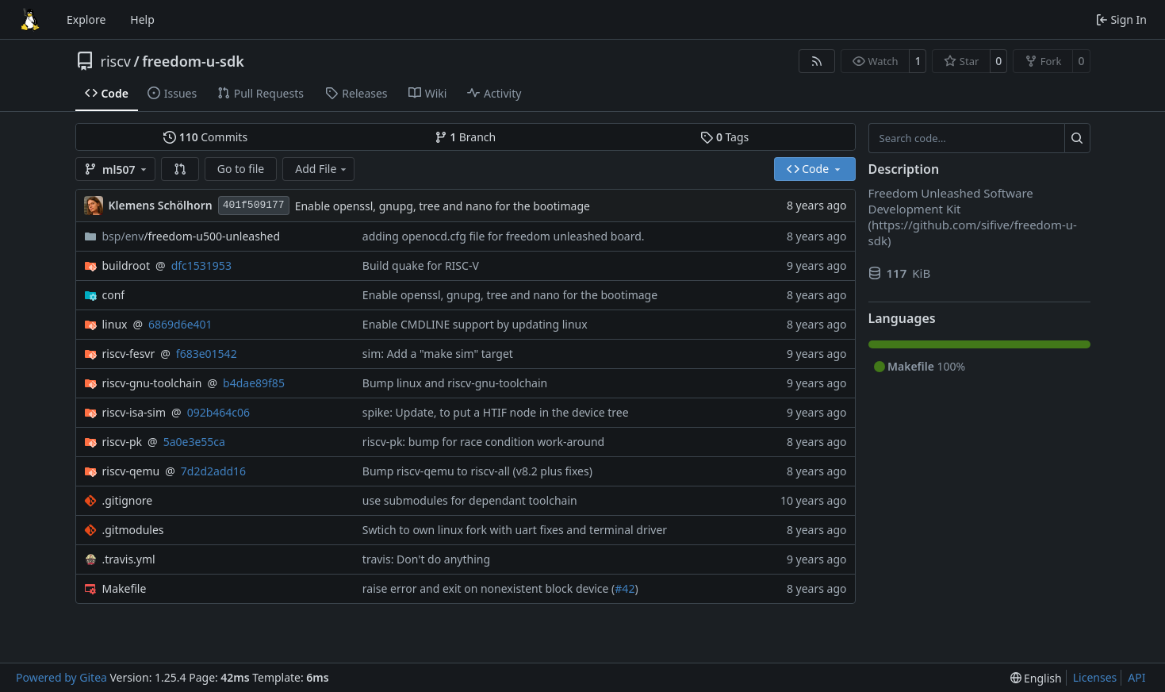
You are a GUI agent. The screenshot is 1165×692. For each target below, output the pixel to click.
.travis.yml (128, 559)
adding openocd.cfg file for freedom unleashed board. (503, 236)
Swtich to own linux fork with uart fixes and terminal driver (514, 529)
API (1136, 677)
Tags (724, 136)
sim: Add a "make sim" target (437, 353)
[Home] (30, 20)
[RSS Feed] (817, 61)
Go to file (240, 168)
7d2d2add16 (213, 471)
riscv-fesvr (128, 353)
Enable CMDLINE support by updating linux (475, 324)
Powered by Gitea (61, 677)
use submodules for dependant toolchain (469, 500)
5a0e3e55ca (194, 441)
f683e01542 (206, 353)
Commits (205, 136)
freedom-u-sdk (193, 61)
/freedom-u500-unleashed (191, 236)
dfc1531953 (201, 265)
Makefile (124, 588)
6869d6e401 (180, 324)
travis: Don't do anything (426, 559)
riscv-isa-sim (134, 412)
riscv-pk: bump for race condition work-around (483, 441)
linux (115, 324)
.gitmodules (133, 529)
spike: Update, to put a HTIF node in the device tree (495, 412)
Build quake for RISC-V (420, 265)
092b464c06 (218, 412)
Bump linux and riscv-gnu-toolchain (454, 382)
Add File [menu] (322, 168)
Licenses (1095, 677)
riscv (116, 61)
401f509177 (254, 205)
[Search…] (1077, 138)
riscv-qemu (131, 471)
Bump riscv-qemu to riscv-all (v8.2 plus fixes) (477, 471)
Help (142, 19)
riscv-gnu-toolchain (152, 382)
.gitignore (127, 500)
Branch (465, 136)
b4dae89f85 (254, 382)
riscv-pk (122, 441)
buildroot (126, 265)
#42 (624, 588)
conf (113, 294)
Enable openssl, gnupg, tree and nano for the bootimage (442, 205)
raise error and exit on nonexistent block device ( (488, 588)
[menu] (1036, 678)
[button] (180, 169)
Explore (86, 19)
